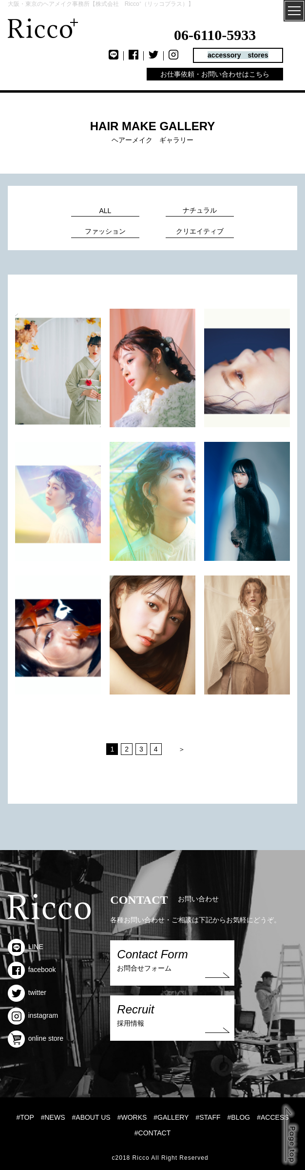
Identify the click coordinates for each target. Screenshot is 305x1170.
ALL (105, 211)
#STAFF (207, 1117)
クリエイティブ (200, 231)
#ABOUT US (91, 1117)
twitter (27, 992)
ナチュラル (200, 210)
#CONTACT (152, 1133)
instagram (33, 1015)
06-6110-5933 (215, 35)
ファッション (105, 231)
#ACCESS (272, 1117)
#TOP (25, 1117)
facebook (32, 969)
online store (35, 1038)
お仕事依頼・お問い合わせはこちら (214, 74)
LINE (25, 947)
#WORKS (132, 1117)
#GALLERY (171, 1117)
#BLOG (239, 1117)
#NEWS (53, 1117)
